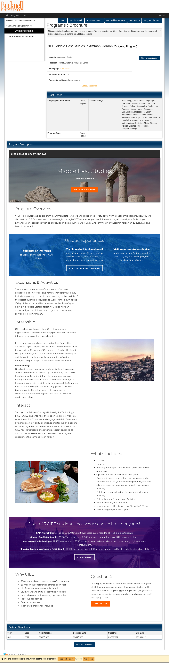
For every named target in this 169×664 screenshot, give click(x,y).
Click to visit (65, 68)
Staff (24, 15)
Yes (85, 659)
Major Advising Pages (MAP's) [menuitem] (19, 26)
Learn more (84, 557)
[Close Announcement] (160, 31)
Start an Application (149, 58)
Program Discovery (152, 20)
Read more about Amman (84, 268)
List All (62, 20)
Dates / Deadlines (89, 86)
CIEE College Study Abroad (29, 154)
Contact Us (100, 603)
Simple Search (76, 20)
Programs (15, 15)
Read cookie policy (66, 659)
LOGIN (162, 15)
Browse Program (84, 189)
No (92, 659)
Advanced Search (94, 20)
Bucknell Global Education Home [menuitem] (20, 20)
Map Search (134, 20)
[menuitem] (24, 44)
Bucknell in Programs (115, 20)
